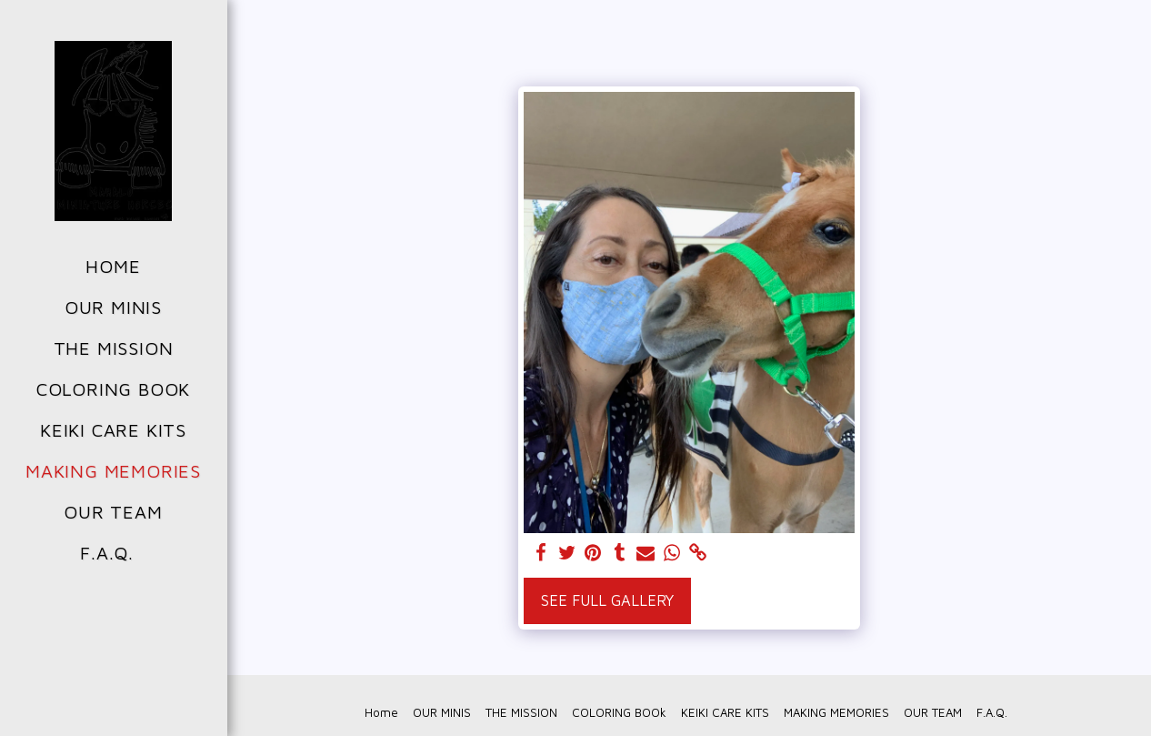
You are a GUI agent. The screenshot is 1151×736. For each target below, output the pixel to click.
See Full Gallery (607, 600)
